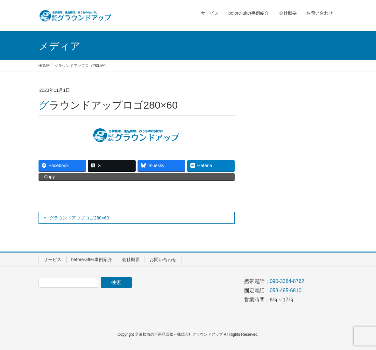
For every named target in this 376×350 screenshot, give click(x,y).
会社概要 (131, 259)
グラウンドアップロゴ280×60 (79, 217)
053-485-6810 (286, 290)
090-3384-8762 (287, 281)
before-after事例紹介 (91, 259)
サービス (52, 259)
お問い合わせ (163, 259)
